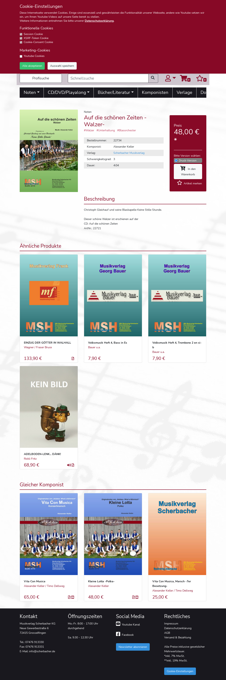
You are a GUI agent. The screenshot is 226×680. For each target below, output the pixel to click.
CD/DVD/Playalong (67, 92)
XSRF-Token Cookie (36, 38)
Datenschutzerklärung (99, 21)
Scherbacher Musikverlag (129, 153)
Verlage (184, 92)
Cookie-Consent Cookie (38, 42)
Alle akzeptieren (32, 66)
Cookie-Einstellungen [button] (180, 671)
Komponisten (155, 92)
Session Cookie (33, 34)
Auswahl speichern (62, 66)
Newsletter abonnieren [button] (133, 647)
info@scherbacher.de (42, 651)
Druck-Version (187, 160)
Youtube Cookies (34, 56)
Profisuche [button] (40, 78)
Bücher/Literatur (114, 92)
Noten (30, 92)
